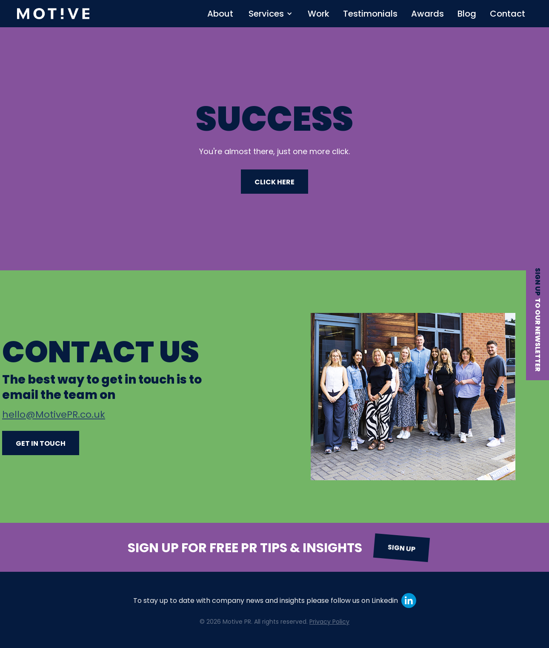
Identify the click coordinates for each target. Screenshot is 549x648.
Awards (427, 14)
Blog (467, 14)
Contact (507, 14)
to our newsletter (538, 335)
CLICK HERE (274, 182)
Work (318, 14)
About (220, 14)
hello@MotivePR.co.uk (53, 414)
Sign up (538, 282)
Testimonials (370, 14)
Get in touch (41, 443)
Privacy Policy (329, 621)
